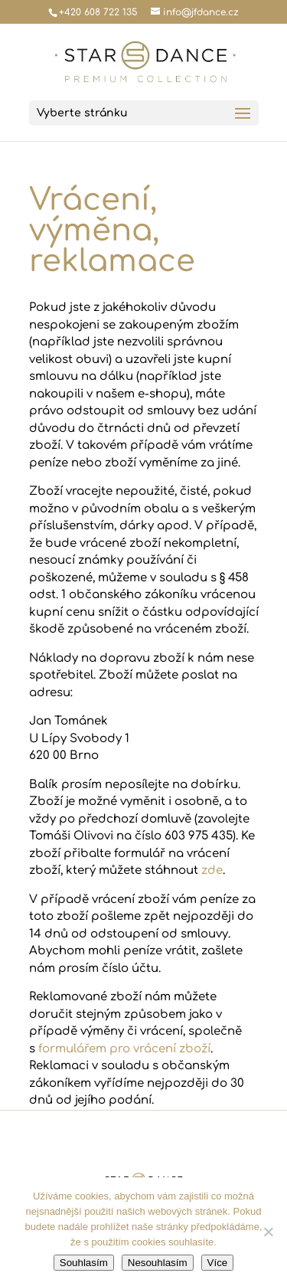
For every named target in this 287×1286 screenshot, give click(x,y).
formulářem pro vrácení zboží (124, 1048)
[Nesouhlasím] (268, 1231)
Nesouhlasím (158, 1262)
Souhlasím (84, 1262)
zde (212, 870)
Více (217, 1262)
